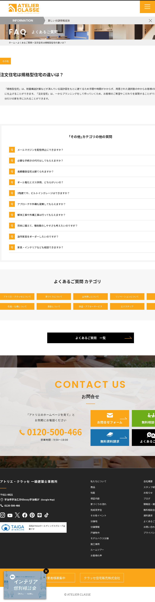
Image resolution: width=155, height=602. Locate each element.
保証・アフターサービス (90, 306)
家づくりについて (53, 296)
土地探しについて (90, 296)
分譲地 (94, 521)
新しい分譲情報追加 (59, 20)
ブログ (146, 498)
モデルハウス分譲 (100, 538)
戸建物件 (95, 532)
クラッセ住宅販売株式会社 (102, 578)
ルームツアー (97, 549)
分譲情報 (95, 526)
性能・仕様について (17, 306)
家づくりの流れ (98, 504)
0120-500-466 (54, 431)
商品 (93, 487)
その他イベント (98, 515)
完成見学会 (96, 509)
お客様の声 (96, 555)
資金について (54, 306)
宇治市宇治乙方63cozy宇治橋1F (27, 499)
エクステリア (127, 306)
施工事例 (95, 544)
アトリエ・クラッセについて (17, 296)
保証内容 (95, 498)
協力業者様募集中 (53, 578)
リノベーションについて (127, 296)
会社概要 (148, 481)
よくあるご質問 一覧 (90, 338)
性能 (93, 492)
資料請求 (148, 515)
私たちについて (98, 481)
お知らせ (148, 492)
